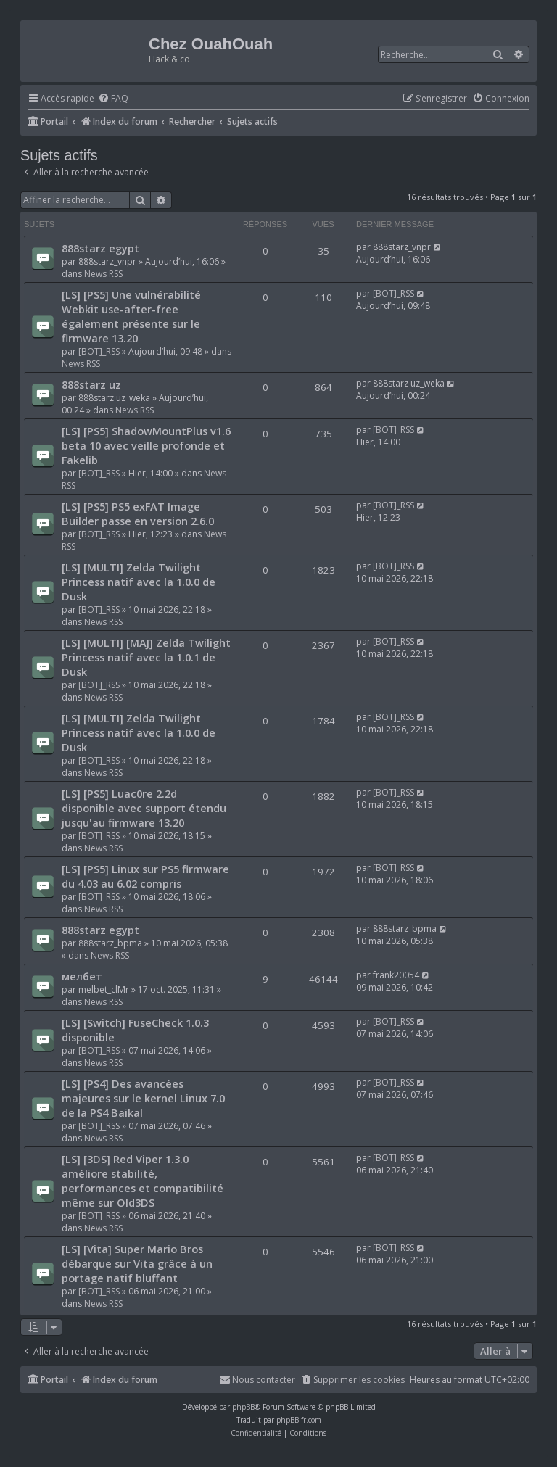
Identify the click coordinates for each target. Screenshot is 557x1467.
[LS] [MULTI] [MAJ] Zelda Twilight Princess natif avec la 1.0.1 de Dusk (146, 657)
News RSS (103, 274)
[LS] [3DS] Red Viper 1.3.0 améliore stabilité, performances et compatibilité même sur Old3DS (142, 1181)
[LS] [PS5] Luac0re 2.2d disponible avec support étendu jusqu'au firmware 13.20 (144, 808)
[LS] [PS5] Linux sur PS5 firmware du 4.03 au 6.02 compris (145, 875)
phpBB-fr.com (298, 1420)
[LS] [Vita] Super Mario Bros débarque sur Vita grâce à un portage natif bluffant (137, 1263)
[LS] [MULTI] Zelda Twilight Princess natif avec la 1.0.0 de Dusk (138, 581)
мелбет (82, 976)
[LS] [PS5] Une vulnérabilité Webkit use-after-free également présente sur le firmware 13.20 (131, 316)
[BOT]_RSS (99, 351)
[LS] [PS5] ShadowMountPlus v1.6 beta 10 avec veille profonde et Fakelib (146, 445)
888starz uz (91, 384)
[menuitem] (113, 99)
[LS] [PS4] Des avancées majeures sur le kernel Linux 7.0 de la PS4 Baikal (143, 1098)
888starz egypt (100, 248)
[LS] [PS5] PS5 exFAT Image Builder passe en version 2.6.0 (138, 513)
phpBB (243, 1407)
